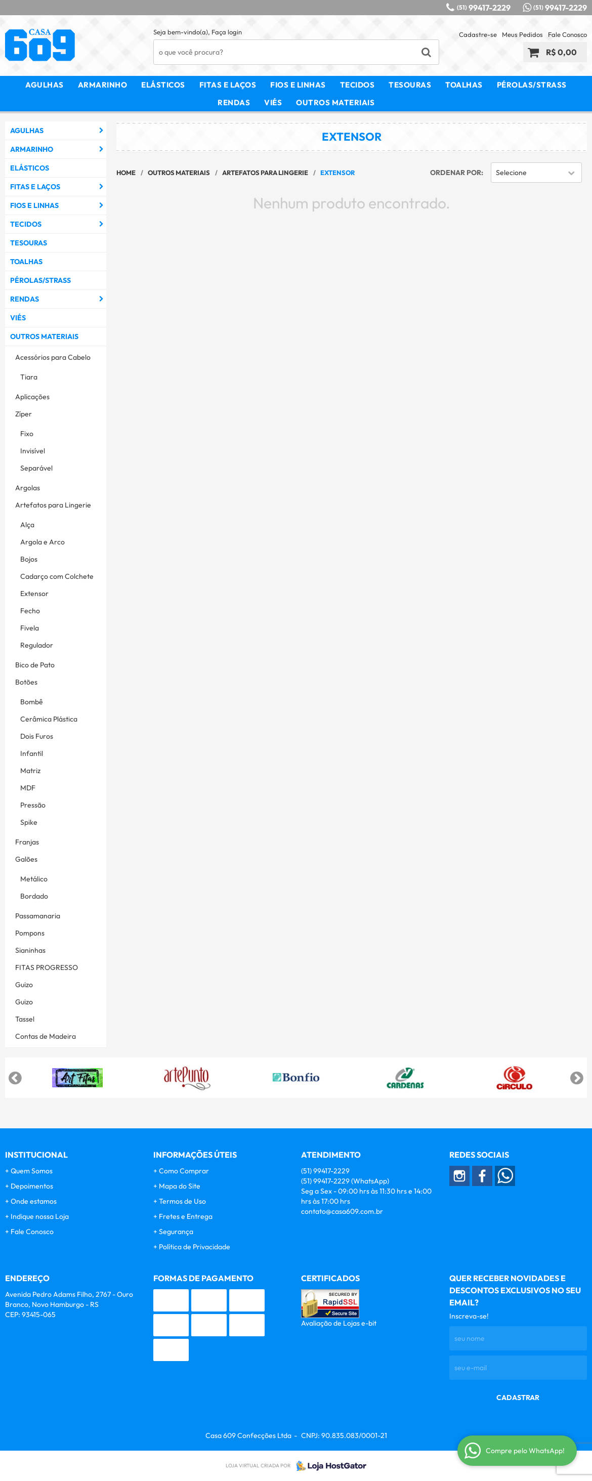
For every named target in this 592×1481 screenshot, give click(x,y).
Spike (28, 822)
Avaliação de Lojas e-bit (338, 1323)
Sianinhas (30, 950)
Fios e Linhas (298, 85)
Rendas (234, 102)
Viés (273, 102)
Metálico (34, 878)
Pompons (30, 933)
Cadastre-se (478, 34)
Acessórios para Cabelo (53, 357)
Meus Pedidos (522, 34)
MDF (27, 787)
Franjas (27, 842)
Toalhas (464, 85)
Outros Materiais (335, 102)
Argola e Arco (42, 541)
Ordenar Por (455, 172)
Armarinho (103, 85)
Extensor (34, 593)
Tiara (28, 377)
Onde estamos (34, 1201)
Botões (26, 682)
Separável (36, 468)
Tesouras (410, 85)
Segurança (176, 1231)
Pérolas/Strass (532, 85)
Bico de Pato (35, 664)
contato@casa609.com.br (342, 1211)
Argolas (27, 487)
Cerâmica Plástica (48, 719)
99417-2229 (484, 8)
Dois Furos (36, 736)
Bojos (28, 559)
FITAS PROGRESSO (46, 967)
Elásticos (163, 85)
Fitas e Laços (228, 85)
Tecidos (357, 85)
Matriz (30, 770)
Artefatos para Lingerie (53, 505)
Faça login (227, 32)
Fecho (30, 610)
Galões (26, 859)
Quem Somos (32, 1170)
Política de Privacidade (194, 1246)
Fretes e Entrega (186, 1216)
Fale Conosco (567, 34)
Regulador (36, 645)
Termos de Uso (182, 1201)
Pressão (33, 805)
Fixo (26, 433)
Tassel (24, 1019)
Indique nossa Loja (40, 1216)
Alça (27, 524)
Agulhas (44, 85)
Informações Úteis (195, 1155)
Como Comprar (184, 1170)
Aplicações (32, 396)
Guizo (24, 984)
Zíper (23, 413)
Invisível (32, 450)
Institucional (36, 1155)
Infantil (31, 753)
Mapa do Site (179, 1186)
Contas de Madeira (45, 1036)
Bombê (31, 701)
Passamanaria (37, 915)
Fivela (29, 627)
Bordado (34, 896)
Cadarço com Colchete (57, 576)
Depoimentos (32, 1186)
